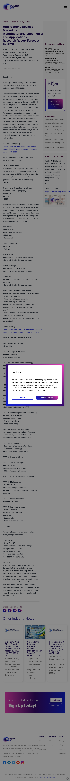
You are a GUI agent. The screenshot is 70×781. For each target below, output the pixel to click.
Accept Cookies (47, 397)
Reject (22, 398)
